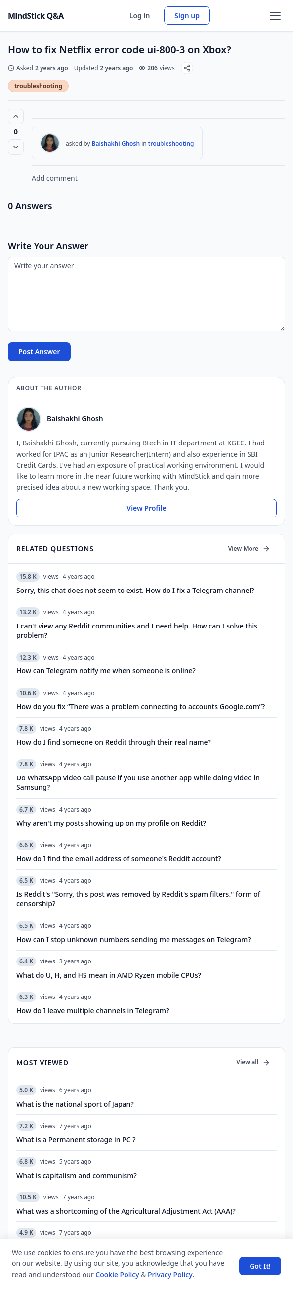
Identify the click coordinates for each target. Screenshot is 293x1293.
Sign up (187, 15)
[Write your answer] (146, 294)
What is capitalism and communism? (76, 1175)
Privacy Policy (170, 1274)
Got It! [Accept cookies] (260, 1266)
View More (249, 548)
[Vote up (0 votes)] (16, 116)
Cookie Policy (117, 1274)
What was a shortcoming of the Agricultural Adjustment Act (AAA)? (126, 1211)
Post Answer (39, 351)
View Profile (146, 508)
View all (253, 1062)
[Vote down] (16, 147)
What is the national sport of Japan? (75, 1103)
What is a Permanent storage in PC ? (75, 1139)
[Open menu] (275, 16)
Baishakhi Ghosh (116, 143)
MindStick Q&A (36, 16)
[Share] (187, 68)
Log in (139, 15)
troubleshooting (38, 86)
